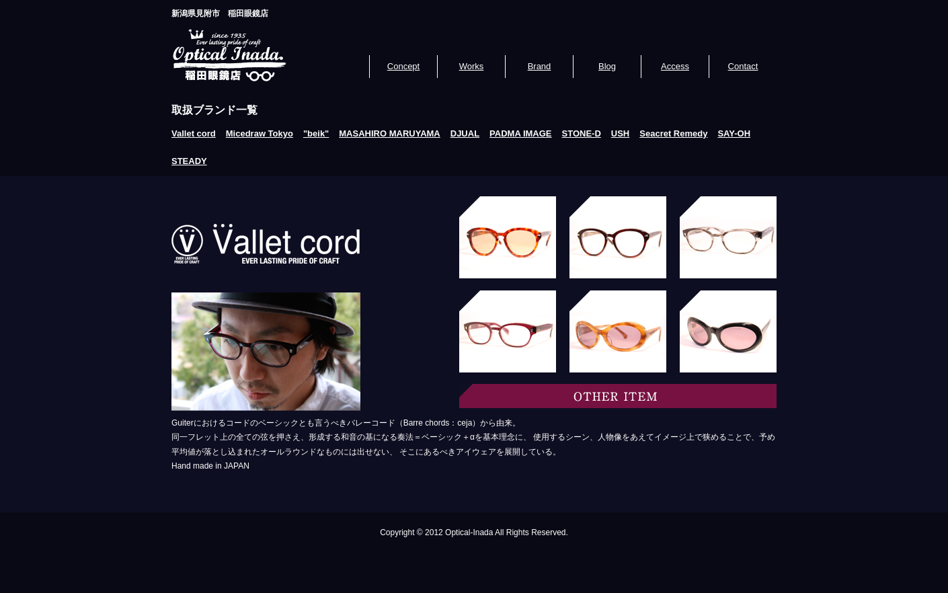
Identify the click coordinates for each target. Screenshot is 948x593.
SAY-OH (733, 133)
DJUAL (464, 133)
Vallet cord (193, 133)
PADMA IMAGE (520, 133)
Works (471, 66)
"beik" (316, 133)
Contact (743, 66)
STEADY (189, 161)
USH (620, 133)
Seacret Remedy (673, 133)
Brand (539, 66)
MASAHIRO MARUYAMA (389, 133)
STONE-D (581, 133)
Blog (607, 66)
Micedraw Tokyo (259, 133)
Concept (403, 66)
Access (675, 66)
